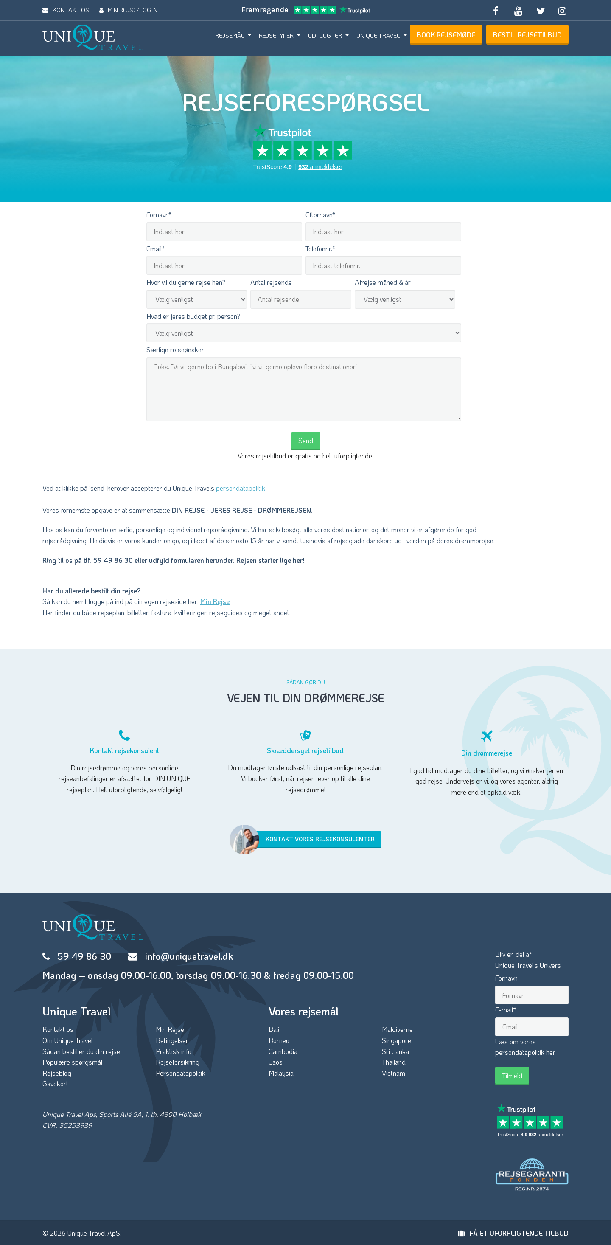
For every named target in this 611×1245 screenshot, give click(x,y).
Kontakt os (57, 1029)
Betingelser (172, 1040)
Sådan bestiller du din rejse (81, 1051)
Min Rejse (215, 601)
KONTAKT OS (65, 10)
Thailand (394, 1061)
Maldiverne (397, 1029)
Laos (276, 1061)
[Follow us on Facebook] (496, 10)
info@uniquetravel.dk (189, 956)
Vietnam (393, 1072)
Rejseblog (56, 1072)
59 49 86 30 (84, 956)
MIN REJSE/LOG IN (128, 10)
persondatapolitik (240, 487)
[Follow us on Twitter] (540, 10)
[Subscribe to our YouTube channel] (518, 10)
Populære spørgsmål (72, 1061)
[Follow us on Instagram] (563, 10)
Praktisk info (173, 1051)
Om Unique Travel (67, 1040)
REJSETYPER (276, 35)
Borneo (279, 1040)
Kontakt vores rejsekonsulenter (306, 839)
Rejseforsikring (177, 1061)
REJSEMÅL (229, 35)
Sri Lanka (395, 1051)
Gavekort (55, 1083)
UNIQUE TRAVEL (378, 35)
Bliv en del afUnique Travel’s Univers (528, 960)
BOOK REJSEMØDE (446, 34)
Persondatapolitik (180, 1072)
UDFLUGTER (325, 35)
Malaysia (281, 1072)
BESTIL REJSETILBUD (527, 34)
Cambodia (283, 1051)
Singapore (396, 1040)
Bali (274, 1029)
